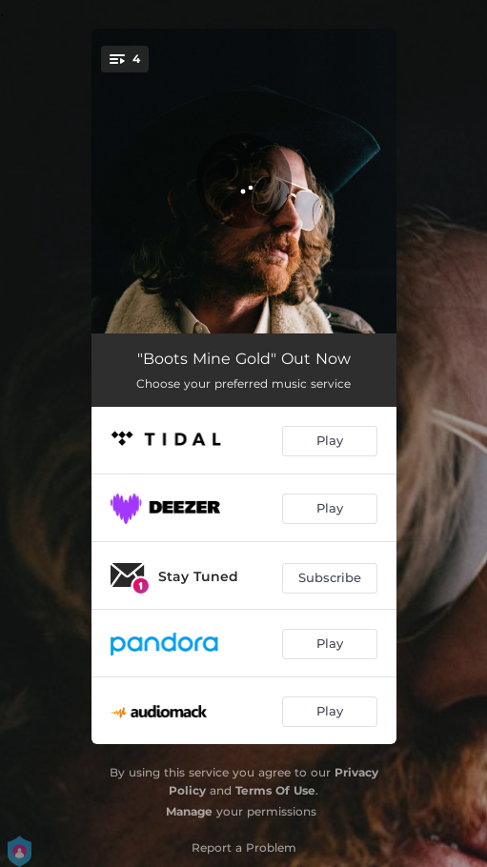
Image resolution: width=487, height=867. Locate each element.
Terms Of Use (275, 790)
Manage (189, 811)
